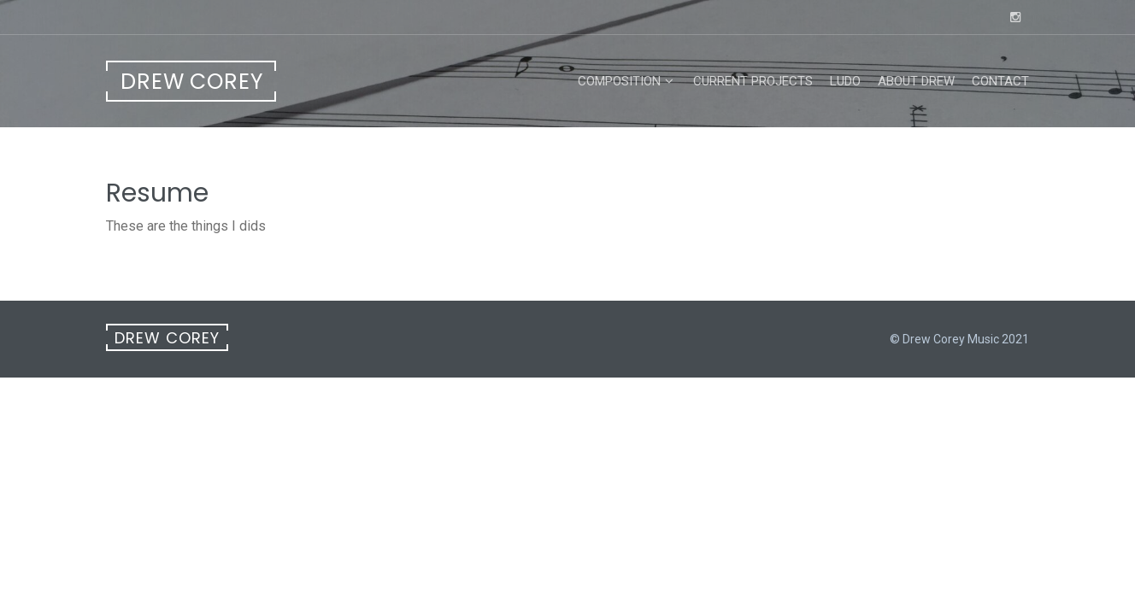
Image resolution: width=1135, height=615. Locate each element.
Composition (619, 81)
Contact (1000, 81)
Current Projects (753, 81)
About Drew (916, 81)
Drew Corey (192, 82)
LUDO (845, 81)
